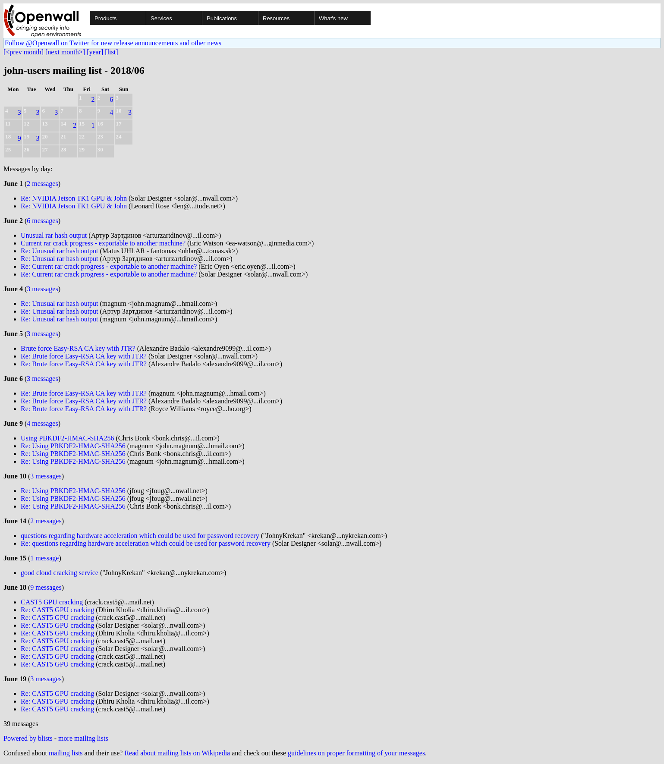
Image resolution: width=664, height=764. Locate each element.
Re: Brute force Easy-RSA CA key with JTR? (84, 356)
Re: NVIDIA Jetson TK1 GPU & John (74, 198)
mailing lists (66, 753)
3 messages (42, 288)
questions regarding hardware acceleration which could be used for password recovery (140, 535)
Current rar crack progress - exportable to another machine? (103, 243)
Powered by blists (28, 738)
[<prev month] (23, 52)
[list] (111, 52)
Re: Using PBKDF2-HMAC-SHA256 (73, 446)
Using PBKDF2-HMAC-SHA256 (67, 438)
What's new (333, 18)
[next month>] (65, 52)
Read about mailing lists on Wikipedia (177, 753)
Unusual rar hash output (54, 235)
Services (161, 18)
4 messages (42, 423)
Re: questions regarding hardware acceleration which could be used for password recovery (146, 543)
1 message (44, 558)
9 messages (45, 587)
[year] (95, 52)
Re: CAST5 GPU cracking (57, 609)
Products (105, 18)
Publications (222, 18)
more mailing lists (83, 738)
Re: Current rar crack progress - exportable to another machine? (109, 266)
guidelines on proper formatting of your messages (356, 753)
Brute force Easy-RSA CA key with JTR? (78, 348)
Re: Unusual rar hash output (59, 251)
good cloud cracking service (59, 572)
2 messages (42, 183)
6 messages (42, 220)
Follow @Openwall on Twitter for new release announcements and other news (113, 43)
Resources (276, 18)
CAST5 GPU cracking (52, 602)
